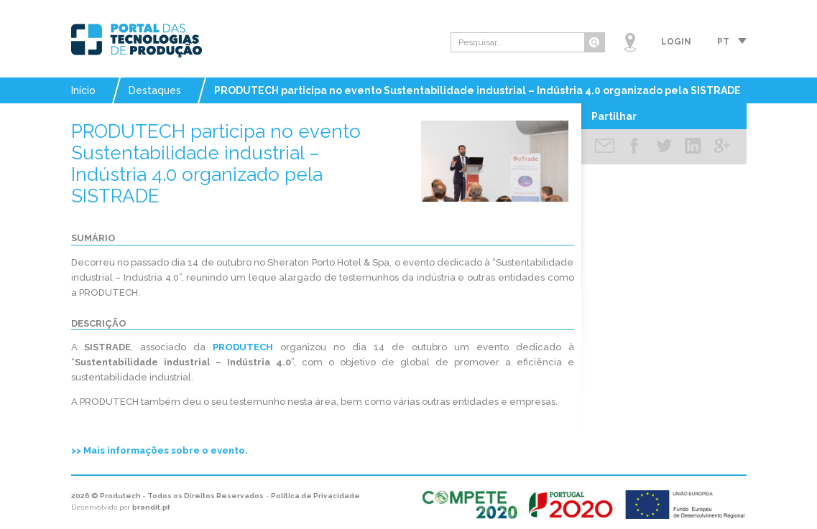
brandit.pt (151, 507)
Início (83, 90)
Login (676, 42)
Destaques (155, 90)
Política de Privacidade (315, 496)
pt (723, 42)
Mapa (630, 42)
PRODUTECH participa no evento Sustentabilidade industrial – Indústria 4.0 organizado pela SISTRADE (477, 90)
